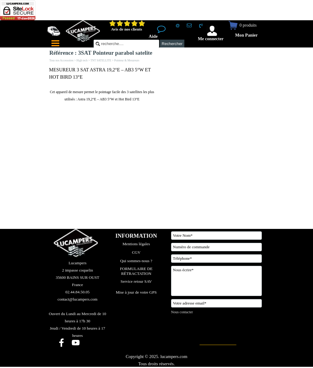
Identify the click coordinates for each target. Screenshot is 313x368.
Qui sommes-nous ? (136, 261)
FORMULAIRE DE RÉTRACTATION (136, 271)
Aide (153, 36)
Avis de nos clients (126, 29)
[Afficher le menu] (55, 43)
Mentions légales (136, 244)
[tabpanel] (102, 84)
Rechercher (172, 43)
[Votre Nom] (216, 235)
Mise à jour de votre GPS (136, 292)
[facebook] (61, 342)
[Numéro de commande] (216, 247)
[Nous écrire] (216, 281)
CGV (136, 252)
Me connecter (210, 38)
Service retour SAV (136, 281)
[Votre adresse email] (216, 303)
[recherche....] (126, 44)
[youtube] (76, 342)
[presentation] (217, 330)
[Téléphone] (216, 258)
